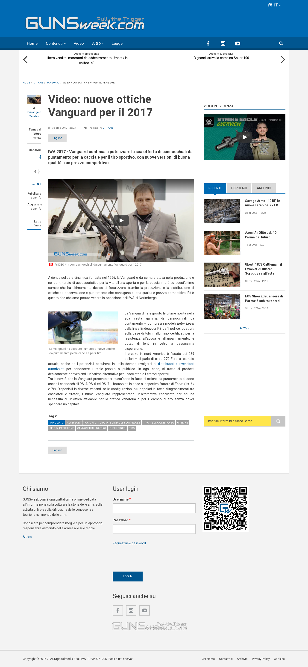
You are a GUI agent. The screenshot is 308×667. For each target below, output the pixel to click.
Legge (119, 43)
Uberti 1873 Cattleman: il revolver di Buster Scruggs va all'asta (264, 268)
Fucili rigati (117, 427)
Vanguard (56, 422)
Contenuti (56, 43)
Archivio (264, 188)
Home (32, 43)
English (60, 137)
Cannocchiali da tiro (91, 427)
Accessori (73, 422)
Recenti (214, 188)
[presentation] (148, 557)
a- (33, 184)
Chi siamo (209, 658)
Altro (98, 43)
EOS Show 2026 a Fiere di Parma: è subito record (264, 298)
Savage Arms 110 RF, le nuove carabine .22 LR (262, 203)
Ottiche (108, 127)
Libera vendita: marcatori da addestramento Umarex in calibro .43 (87, 60)
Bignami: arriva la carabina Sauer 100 (221, 58)
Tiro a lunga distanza (158, 422)
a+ (39, 183)
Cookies (279, 658)
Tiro (132, 427)
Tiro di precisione (62, 427)
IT (274, 5)
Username (122, 499)
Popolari (239, 188)
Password (122, 520)
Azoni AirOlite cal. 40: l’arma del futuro (261, 235)
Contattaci (226, 658)
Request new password (130, 543)
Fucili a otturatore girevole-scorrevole (112, 422)
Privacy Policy (261, 658)
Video (81, 43)
